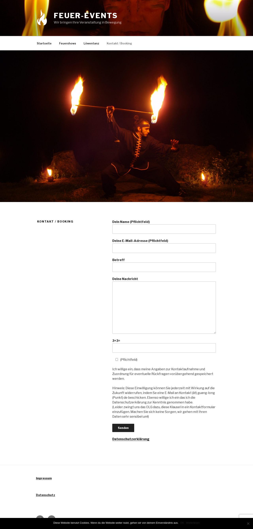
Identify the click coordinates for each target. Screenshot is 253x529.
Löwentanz (91, 43)
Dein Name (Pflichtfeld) (164, 227)
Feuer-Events (86, 15)
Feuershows (67, 43)
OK (182, 522)
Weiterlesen (192, 522)
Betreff (164, 265)
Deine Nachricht (164, 305)
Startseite (44, 43)
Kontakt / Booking (119, 43)
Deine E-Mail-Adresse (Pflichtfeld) (164, 246)
